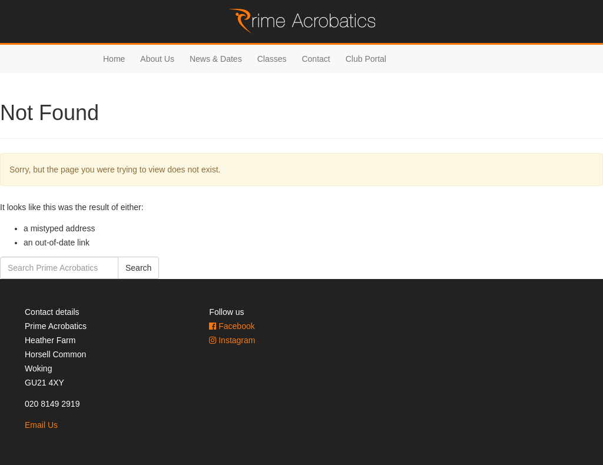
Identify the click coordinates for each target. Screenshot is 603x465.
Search (138, 268)
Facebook (231, 326)
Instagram (232, 340)
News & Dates (216, 59)
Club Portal (366, 59)
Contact (316, 59)
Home (114, 59)
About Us (157, 59)
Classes (272, 59)
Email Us (41, 425)
